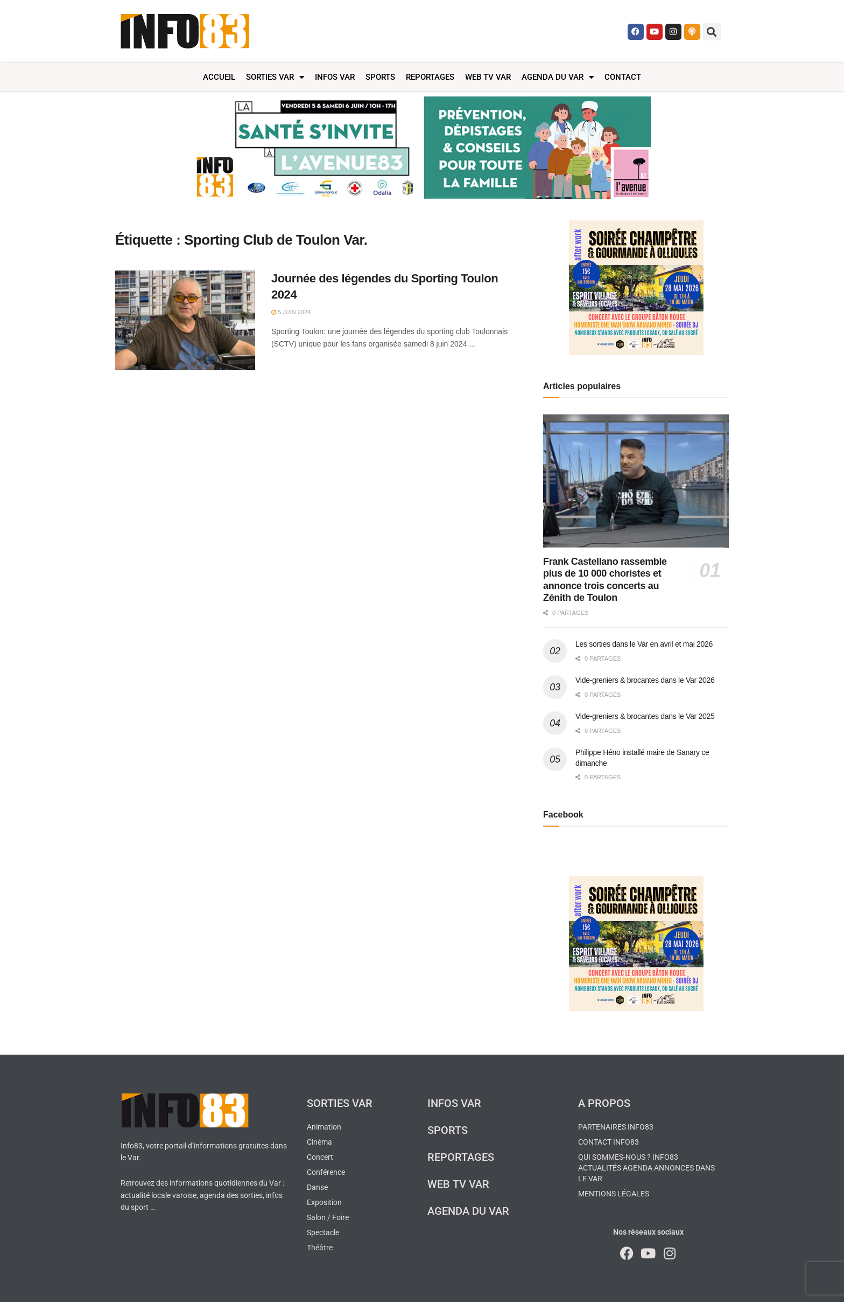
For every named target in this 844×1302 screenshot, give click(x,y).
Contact (622, 77)
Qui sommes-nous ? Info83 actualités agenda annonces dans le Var (646, 1168)
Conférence (326, 1172)
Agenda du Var (558, 77)
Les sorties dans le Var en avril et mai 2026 (644, 644)
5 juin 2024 (291, 312)
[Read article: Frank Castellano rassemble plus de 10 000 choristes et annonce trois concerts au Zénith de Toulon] (636, 481)
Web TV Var (488, 77)
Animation (324, 1127)
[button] (712, 31)
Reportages (430, 77)
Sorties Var (275, 77)
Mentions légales (613, 1193)
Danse (317, 1187)
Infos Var (335, 77)
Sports (380, 77)
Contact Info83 (608, 1142)
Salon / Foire (328, 1217)
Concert (320, 1157)
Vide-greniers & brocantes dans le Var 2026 (645, 680)
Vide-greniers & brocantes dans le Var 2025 (645, 716)
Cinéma (319, 1142)
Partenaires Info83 (615, 1127)
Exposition (324, 1202)
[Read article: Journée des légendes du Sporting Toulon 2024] (185, 321)
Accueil (219, 77)
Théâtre (320, 1247)
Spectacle (323, 1232)
